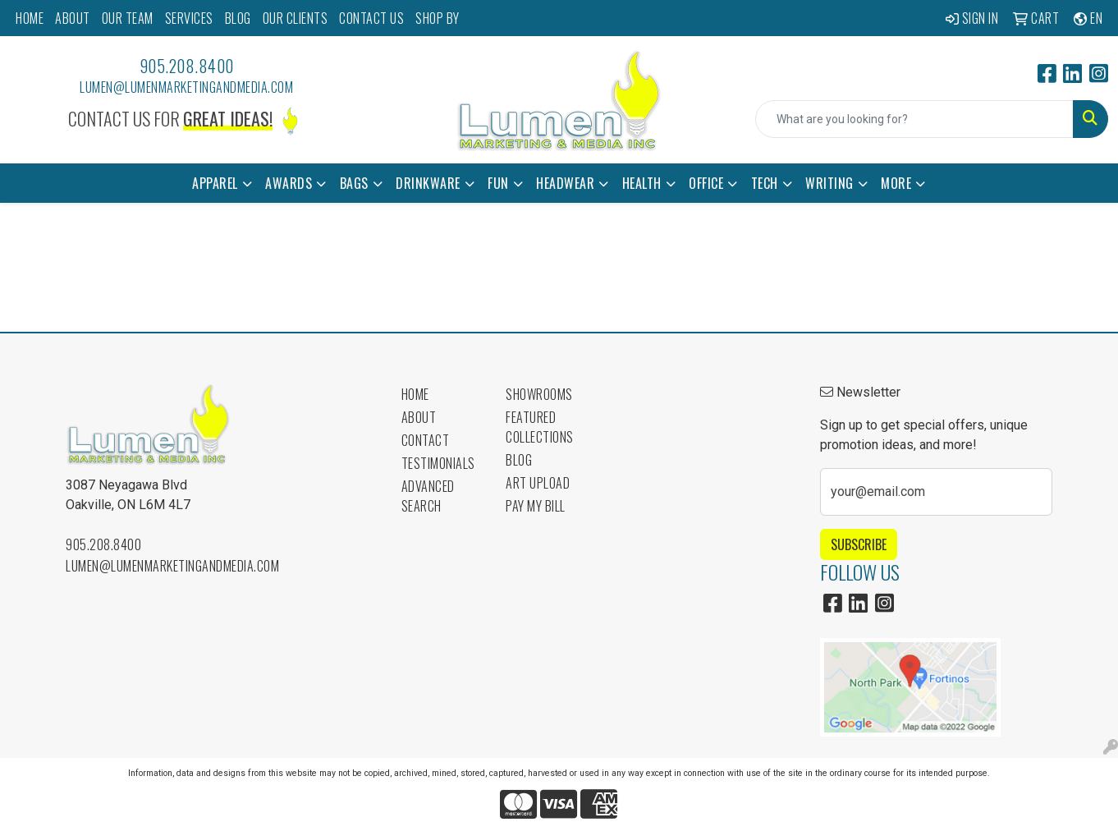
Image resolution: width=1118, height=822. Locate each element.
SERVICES (189, 18)
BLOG (238, 18)
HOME (30, 18)
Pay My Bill (536, 506)
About (419, 417)
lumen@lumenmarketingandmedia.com (186, 87)
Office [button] (706, 183)
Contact (425, 440)
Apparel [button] (215, 183)
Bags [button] (354, 183)
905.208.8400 (187, 65)
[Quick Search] (914, 119)
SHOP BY (437, 18)
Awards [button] (288, 183)
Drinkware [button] (428, 183)
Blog (519, 460)
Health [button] (642, 183)
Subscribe (859, 544)
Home (415, 394)
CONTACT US (371, 18)
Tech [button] (764, 183)
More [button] (896, 183)
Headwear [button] (565, 183)
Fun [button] (498, 183)
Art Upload (538, 483)
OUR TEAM (127, 18)
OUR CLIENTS (295, 18)
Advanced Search (428, 496)
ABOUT (72, 18)
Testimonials (438, 463)
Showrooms (539, 394)
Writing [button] (829, 183)
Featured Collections (540, 427)
